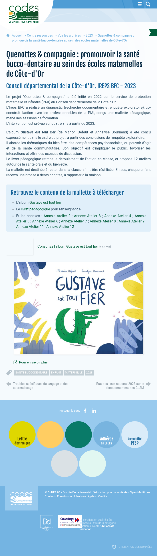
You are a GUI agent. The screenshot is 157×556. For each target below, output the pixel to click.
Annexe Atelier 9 (132, 221)
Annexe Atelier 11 (30, 226)
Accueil (17, 35)
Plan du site (64, 496)
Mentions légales (85, 496)
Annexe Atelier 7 (74, 221)
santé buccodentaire (31, 372)
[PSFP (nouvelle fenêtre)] (134, 434)
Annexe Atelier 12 (60, 226)
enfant (56, 372)
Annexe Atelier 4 (117, 216)
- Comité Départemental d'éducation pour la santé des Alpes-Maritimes (99, 492)
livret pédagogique (35, 209)
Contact (50, 496)
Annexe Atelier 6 (45, 221)
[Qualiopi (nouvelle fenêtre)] (87, 521)
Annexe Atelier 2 (57, 216)
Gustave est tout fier (45, 202)
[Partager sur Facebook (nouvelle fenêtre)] (85, 411)
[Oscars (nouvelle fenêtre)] (92, 463)
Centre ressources (40, 35)
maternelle (74, 372)
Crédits (102, 496)
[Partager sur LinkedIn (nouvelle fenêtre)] (94, 411)
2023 (89, 35)
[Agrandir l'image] (79, 308)
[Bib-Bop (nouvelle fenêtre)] (78, 434)
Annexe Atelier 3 (87, 216)
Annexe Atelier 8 (103, 221)
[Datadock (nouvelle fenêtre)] (43, 523)
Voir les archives (69, 35)
